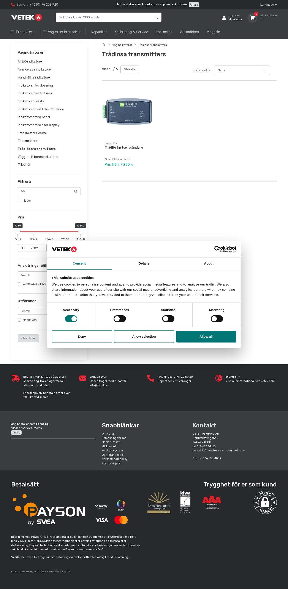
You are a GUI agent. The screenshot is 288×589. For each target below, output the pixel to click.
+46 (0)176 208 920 (44, 4)
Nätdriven (30, 320)
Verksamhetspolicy (114, 459)
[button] (265, 502)
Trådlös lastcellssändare (124, 147)
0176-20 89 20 (206, 446)
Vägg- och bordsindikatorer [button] (38, 157)
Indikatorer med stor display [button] (38, 125)
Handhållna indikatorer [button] (34, 77)
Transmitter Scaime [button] (32, 133)
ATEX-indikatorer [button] (30, 62)
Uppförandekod (112, 454)
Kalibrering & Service (131, 32)
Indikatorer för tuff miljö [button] (35, 93)
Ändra (194, 4)
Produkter (22, 32)
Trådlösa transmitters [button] (37, 149)
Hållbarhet (109, 446)
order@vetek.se (234, 450)
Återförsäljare (111, 463)
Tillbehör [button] (24, 165)
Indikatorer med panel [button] (34, 117)
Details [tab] (144, 263)
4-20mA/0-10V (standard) (41, 284)
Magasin (213, 32)
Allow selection (144, 337)
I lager (27, 200)
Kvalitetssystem (112, 450)
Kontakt (204, 425)
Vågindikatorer (122, 45)
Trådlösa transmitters (152, 45)
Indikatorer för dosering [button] (35, 85)
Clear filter (28, 338)
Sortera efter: (202, 70)
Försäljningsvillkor (114, 438)
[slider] (17, 231)
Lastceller (164, 32)
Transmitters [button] (27, 141)
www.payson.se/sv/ (90, 549)
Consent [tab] (79, 263)
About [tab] (209, 263)
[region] (49, 200)
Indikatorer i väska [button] (31, 101)
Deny (82, 337)
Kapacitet (99, 32)
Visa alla (129, 69)
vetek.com (268, 381)
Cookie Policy (111, 442)
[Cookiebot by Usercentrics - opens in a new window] (217, 249)
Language (267, 4)
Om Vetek (108, 433)
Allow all (206, 337)
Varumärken (189, 32)
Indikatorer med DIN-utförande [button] (41, 109)
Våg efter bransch (60, 32)
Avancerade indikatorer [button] (35, 69)
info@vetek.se (99, 385)
